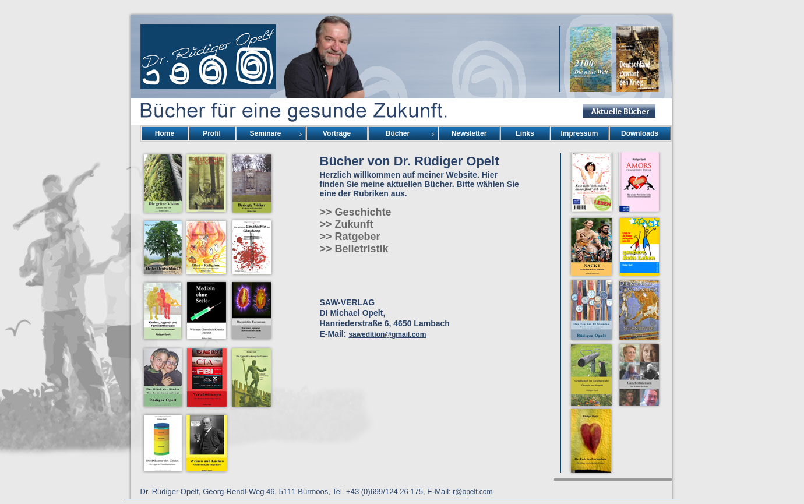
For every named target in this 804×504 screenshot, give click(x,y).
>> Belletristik (354, 249)
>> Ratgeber (350, 236)
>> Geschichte (356, 212)
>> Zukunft (346, 224)
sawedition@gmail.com (387, 334)
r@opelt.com (472, 492)
